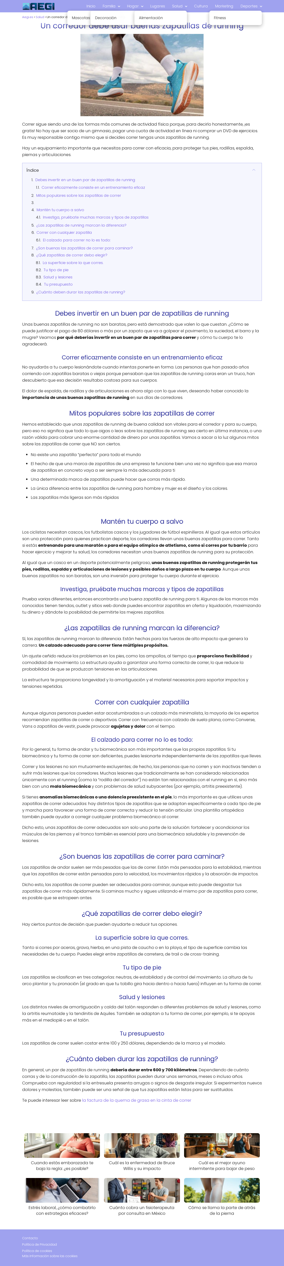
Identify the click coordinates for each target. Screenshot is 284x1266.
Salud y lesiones (58, 277)
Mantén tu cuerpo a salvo (60, 209)
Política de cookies (37, 1251)
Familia (109, 6)
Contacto (30, 1238)
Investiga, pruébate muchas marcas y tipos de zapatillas (96, 217)
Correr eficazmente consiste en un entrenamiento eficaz (93, 187)
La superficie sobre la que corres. (73, 262)
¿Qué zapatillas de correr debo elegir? (71, 255)
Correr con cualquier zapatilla (64, 232)
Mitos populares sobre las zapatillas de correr (78, 195)
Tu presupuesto (58, 284)
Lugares (157, 6)
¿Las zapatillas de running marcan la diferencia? (81, 225)
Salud (177, 6)
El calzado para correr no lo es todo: (77, 240)
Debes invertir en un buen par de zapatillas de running (85, 179)
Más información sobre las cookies (50, 1256)
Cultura (201, 6)
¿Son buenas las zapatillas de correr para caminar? (84, 248)
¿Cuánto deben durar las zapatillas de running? (80, 292)
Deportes (249, 6)
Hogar (133, 6)
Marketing (224, 6)
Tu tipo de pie (56, 269)
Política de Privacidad (39, 1244)
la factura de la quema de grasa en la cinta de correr (136, 1100)
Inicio (90, 6)
